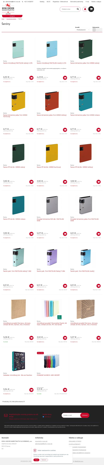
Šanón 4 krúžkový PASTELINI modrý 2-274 (51, 63)
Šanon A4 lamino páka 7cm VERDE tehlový (51, 115)
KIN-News (47, 417)
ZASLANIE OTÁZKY (75, 441)
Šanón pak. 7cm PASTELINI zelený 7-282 (17, 271)
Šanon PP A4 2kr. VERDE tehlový (81, 167)
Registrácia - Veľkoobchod (60, 1)
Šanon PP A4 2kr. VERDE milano (14, 219)
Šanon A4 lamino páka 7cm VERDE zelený (84, 63)
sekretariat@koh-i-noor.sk (12, 1)
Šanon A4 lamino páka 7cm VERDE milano (85, 115)
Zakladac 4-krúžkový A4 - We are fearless (17, 375)
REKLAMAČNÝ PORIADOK (77, 450)
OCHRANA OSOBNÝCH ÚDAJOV (79, 453)
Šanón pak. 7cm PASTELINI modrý (82, 271)
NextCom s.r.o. (79, 461)
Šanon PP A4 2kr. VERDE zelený (14, 167)
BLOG (48, 1)
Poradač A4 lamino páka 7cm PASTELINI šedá (84, 220)
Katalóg (42, 1)
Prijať (36, 460)
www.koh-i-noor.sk (41, 441)
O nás (87, 1)
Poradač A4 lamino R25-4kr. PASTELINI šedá (50, 220)
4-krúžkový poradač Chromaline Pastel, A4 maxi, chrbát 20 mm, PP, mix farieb (52, 324)
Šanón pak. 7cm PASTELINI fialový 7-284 (51, 271)
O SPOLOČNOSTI (74, 444)
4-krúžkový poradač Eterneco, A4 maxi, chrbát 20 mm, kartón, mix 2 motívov (84, 324)
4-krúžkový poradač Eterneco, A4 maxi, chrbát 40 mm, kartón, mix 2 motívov (17, 324)
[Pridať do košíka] (31, 78)
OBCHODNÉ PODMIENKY (77, 447)
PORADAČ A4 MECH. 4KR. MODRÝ (48, 375)
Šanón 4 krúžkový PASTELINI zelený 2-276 (17, 63)
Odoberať (85, 415)
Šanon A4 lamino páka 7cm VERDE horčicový (15, 116)
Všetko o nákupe (96, 1)
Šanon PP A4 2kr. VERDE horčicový (49, 167)
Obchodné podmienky (76, 1)
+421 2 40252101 (28, 1)
